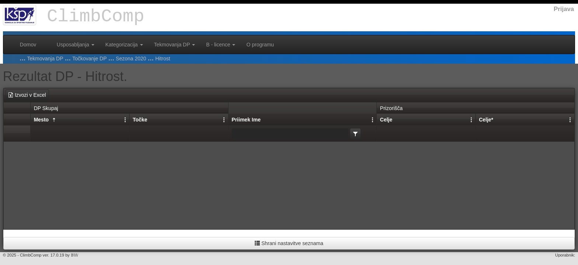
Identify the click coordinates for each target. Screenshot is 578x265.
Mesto (45, 120)
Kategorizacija (124, 44)
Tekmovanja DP (174, 44)
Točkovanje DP (89, 58)
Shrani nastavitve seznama (289, 243)
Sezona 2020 (131, 58)
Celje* (486, 120)
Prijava (564, 9)
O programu (260, 44)
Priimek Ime (246, 120)
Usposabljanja (75, 44)
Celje (386, 120)
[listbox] (355, 133)
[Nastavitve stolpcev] (373, 119)
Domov (28, 44)
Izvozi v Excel (27, 95)
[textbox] (290, 133)
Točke (140, 120)
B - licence (220, 44)
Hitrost (162, 58)
